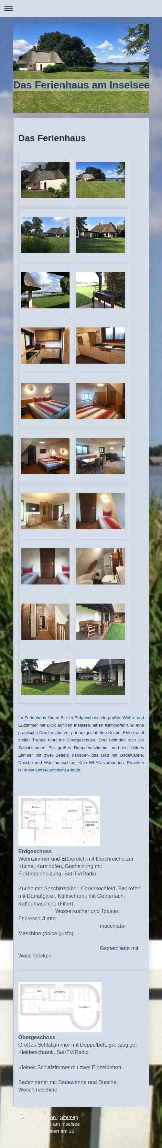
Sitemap (69, 1117)
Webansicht (129, 1124)
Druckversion (38, 1117)
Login (136, 1117)
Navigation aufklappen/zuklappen (81, 9)
